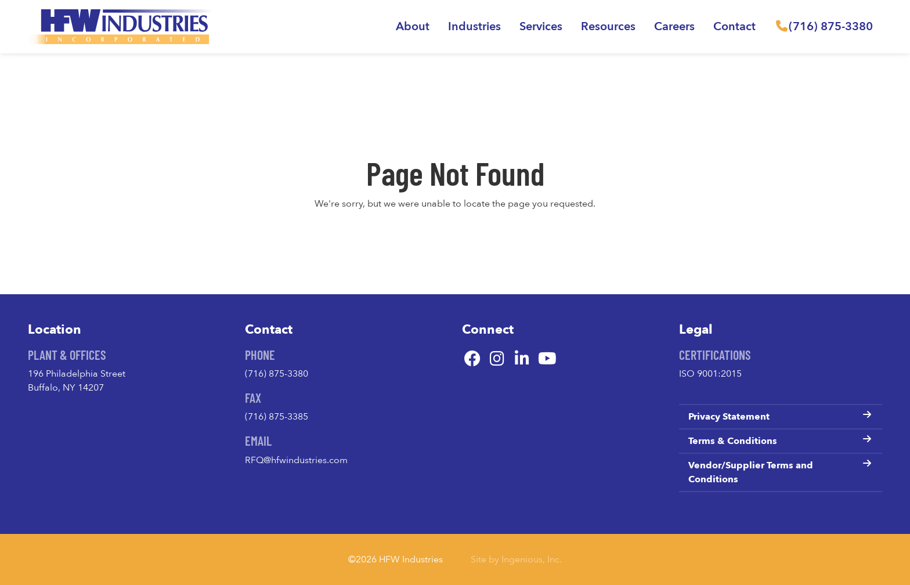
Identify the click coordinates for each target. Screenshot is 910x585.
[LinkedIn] (522, 359)
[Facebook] (472, 359)
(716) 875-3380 (276, 373)
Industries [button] (474, 26)
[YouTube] (547, 359)
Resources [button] (608, 26)
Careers (674, 26)
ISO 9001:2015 (710, 373)
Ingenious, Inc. (531, 559)
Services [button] (540, 26)
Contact (734, 26)
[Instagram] (497, 359)
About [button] (412, 26)
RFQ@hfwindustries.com (296, 460)
